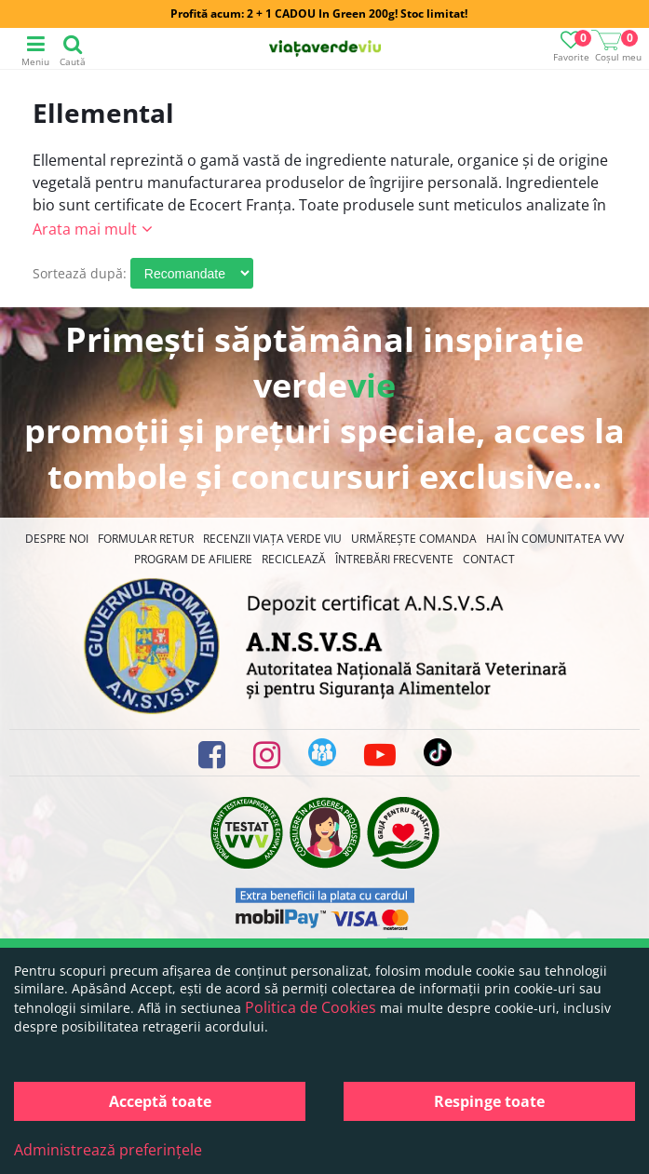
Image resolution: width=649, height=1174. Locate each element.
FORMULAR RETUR (146, 539)
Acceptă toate (160, 1101)
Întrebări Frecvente (394, 559)
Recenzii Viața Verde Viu (272, 539)
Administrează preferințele (108, 1150)
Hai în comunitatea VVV (555, 539)
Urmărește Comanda (414, 539)
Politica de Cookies (310, 1007)
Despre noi (56, 539)
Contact (489, 559)
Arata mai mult (85, 229)
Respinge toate (489, 1101)
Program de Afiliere (193, 559)
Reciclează (294, 559)
